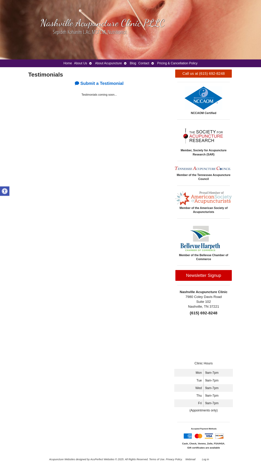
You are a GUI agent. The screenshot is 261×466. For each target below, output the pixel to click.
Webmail (190, 459)
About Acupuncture (108, 63)
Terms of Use (156, 459)
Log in (205, 459)
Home (67, 63)
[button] (4, 191)
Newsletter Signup (203, 275)
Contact (143, 63)
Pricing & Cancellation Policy (177, 63)
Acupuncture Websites (62, 459)
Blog (133, 63)
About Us (80, 63)
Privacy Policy (174, 459)
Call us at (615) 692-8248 (203, 73)
